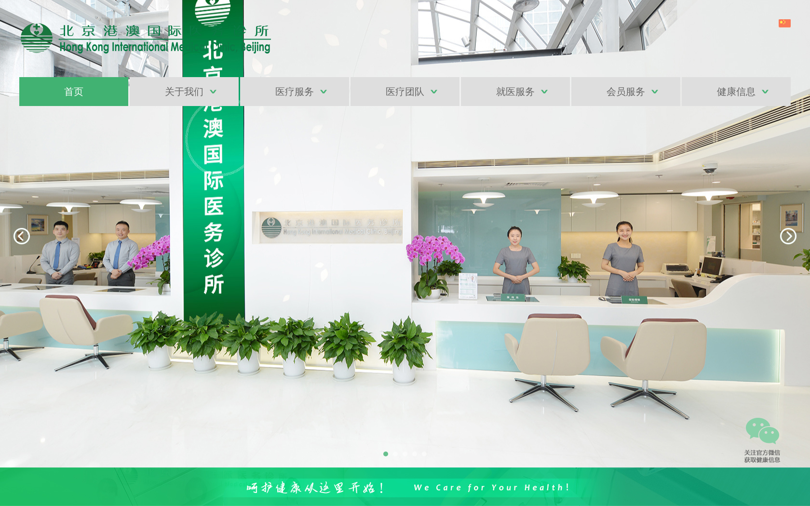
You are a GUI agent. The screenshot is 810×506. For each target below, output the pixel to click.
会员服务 (626, 91)
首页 (73, 91)
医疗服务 (294, 91)
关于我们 (184, 91)
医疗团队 (405, 91)
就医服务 (515, 91)
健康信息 (736, 91)
